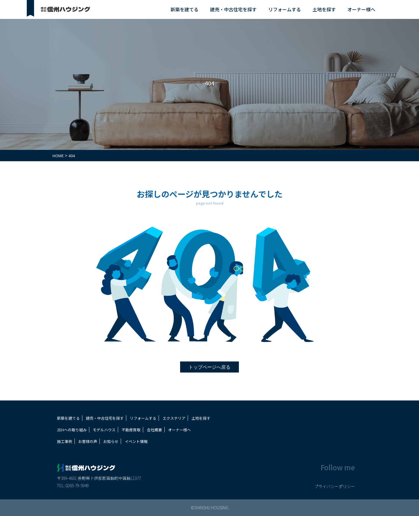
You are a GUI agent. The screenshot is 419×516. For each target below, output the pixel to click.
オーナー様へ (361, 9)
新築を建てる (184, 9)
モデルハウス (104, 429)
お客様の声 (87, 441)
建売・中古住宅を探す (233, 9)
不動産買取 (131, 429)
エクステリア (174, 418)
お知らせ (110, 441)
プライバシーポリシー (334, 486)
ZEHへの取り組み (72, 429)
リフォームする (284, 9)
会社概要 (154, 429)
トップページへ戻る (209, 367)
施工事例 (64, 441)
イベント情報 (136, 441)
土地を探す (324, 9)
